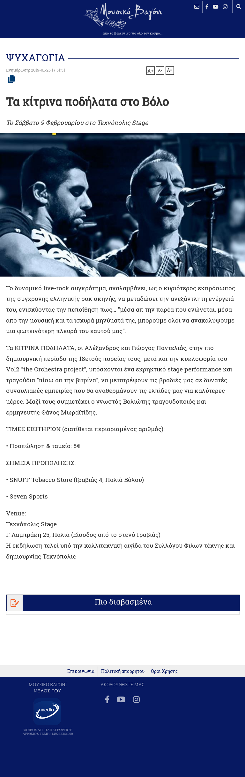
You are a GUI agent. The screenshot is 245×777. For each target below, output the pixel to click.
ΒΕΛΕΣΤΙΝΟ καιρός (25, 24)
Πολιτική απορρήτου (123, 671)
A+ (150, 70)
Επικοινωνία (80, 671)
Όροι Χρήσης (164, 671)
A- (160, 69)
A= (170, 70)
